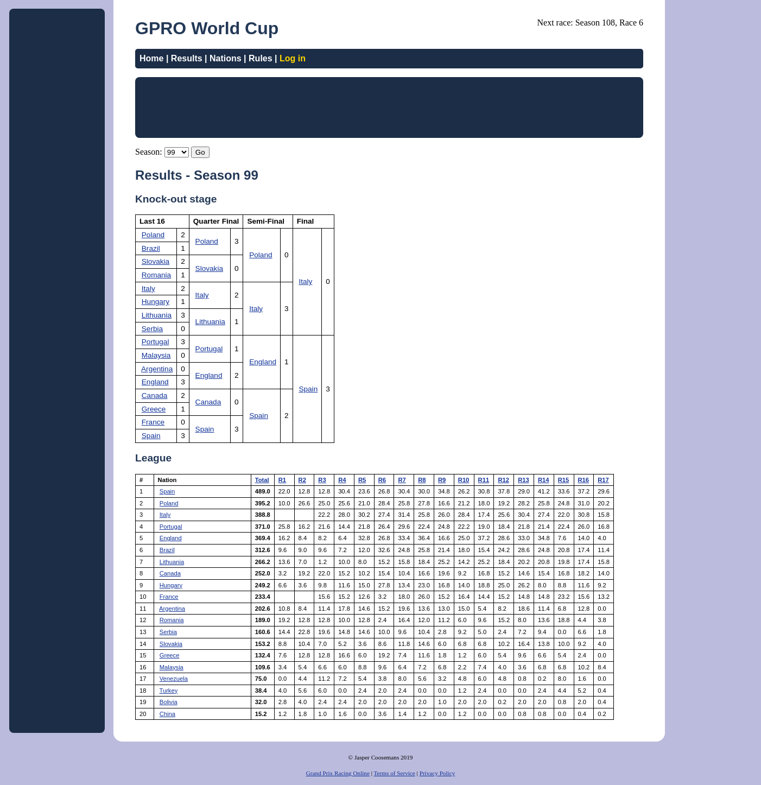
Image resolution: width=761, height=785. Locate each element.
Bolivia (168, 702)
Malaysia (156, 355)
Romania (156, 275)
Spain (308, 389)
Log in (293, 58)
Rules (260, 58)
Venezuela (174, 678)
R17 (603, 480)
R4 (342, 480)
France (153, 422)
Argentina (157, 369)
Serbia (152, 329)
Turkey (169, 690)
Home (151, 58)
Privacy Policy (437, 773)
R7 (401, 480)
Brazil (151, 248)
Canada (155, 395)
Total (262, 480)
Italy (305, 281)
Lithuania (157, 315)
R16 (583, 480)
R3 (322, 480)
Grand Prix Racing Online (338, 773)
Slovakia (155, 261)
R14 (543, 480)
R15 (563, 480)
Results (186, 58)
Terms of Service (394, 773)
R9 (442, 480)
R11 (484, 480)
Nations (226, 58)
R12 (503, 480)
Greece (154, 409)
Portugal (155, 342)
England (262, 362)
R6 (382, 480)
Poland (153, 235)
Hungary (155, 301)
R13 (523, 480)
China (167, 714)
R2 (302, 480)
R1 (282, 480)
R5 (362, 480)
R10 (464, 480)
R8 (422, 480)
